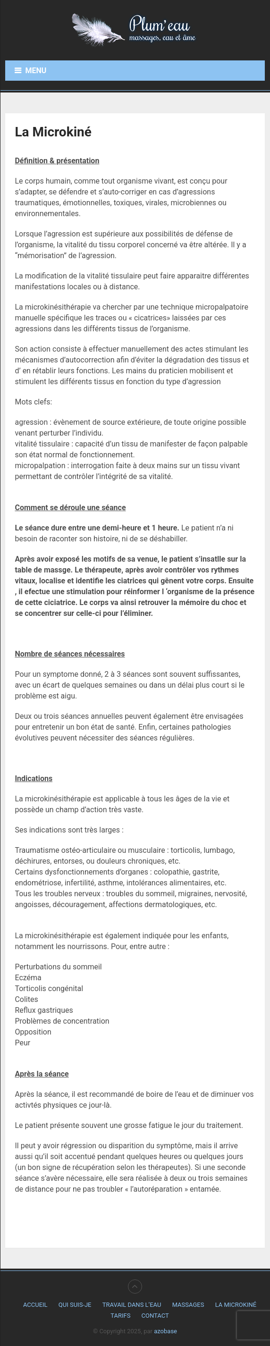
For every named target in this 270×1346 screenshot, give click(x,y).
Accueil (35, 1304)
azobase (165, 1331)
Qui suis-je (75, 1304)
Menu (35, 70)
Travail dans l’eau (131, 1304)
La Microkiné (235, 1304)
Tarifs (120, 1315)
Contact (155, 1315)
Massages (188, 1304)
